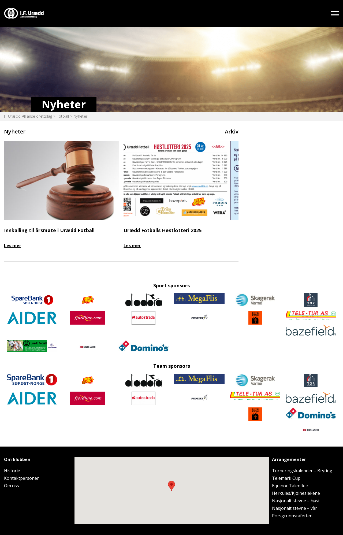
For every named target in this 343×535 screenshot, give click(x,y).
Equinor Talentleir (290, 486)
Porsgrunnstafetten (292, 516)
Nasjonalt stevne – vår (294, 508)
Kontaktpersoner (21, 478)
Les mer (12, 245)
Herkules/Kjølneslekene (296, 493)
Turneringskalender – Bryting (302, 471)
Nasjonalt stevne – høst (296, 501)
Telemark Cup (286, 478)
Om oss (11, 486)
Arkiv (231, 131)
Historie (12, 471)
